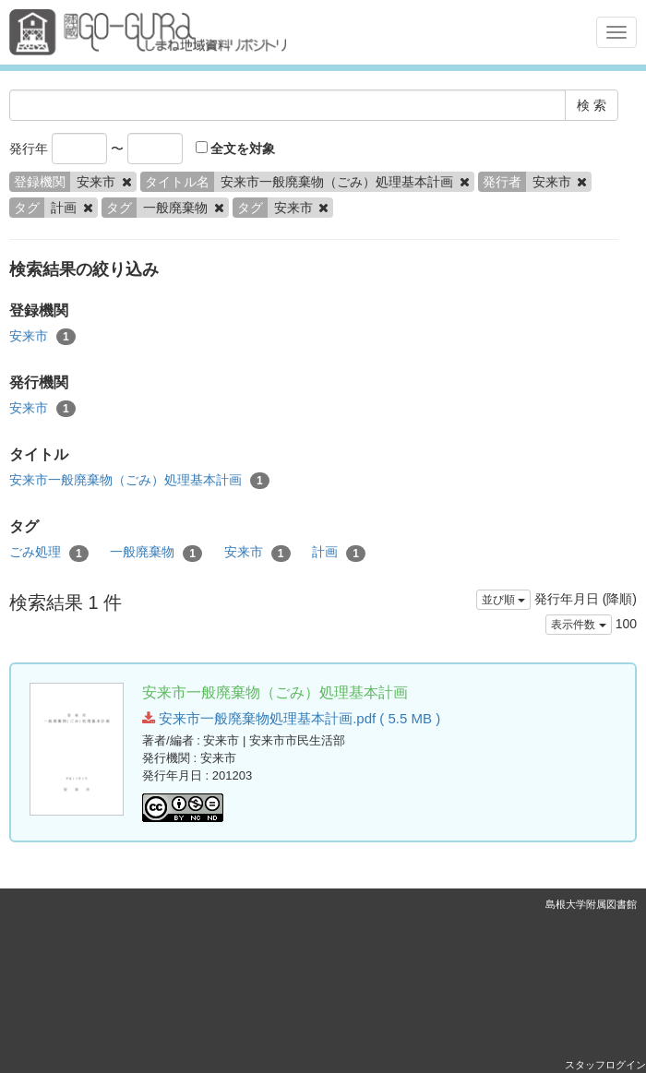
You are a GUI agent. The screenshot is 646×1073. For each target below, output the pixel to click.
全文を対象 (236, 148)
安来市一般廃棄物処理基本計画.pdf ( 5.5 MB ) (291, 718)
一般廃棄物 (156, 552)
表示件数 (578, 624)
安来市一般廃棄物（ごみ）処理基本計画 (139, 480)
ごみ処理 (49, 552)
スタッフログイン (605, 1064)
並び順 (503, 599)
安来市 (42, 336)
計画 (338, 552)
